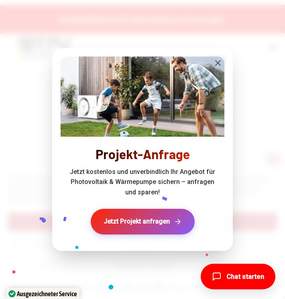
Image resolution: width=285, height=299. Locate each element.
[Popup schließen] (218, 63)
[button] (238, 276)
